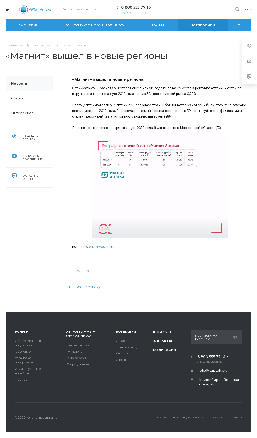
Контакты (162, 340)
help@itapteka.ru (212, 370)
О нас (120, 340)
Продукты (162, 331)
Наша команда (127, 347)
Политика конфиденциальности (179, 417)
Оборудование (77, 364)
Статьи (17, 98)
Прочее (21, 379)
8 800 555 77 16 (136, 7)
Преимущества (77, 345)
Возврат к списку (84, 287)
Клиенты (122, 353)
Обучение (23, 351)
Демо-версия (75, 358)
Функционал (74, 351)
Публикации (164, 349)
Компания (126, 331)
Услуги (22, 331)
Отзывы (122, 359)
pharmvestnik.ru (101, 247)
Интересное (22, 113)
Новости (19, 83)
